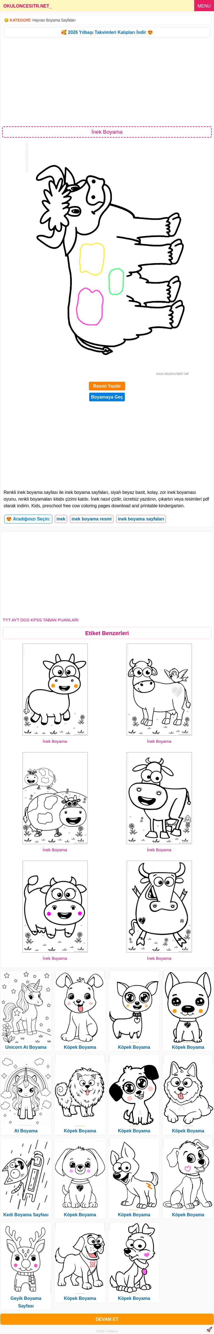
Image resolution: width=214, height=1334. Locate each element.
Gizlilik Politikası (107, 1331)
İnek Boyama (55, 741)
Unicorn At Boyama (26, 1047)
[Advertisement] (107, 82)
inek (61, 519)
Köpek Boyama (80, 1047)
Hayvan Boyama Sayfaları (54, 20)
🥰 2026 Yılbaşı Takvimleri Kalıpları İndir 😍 (107, 32)
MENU (204, 6)
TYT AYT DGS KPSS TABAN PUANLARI (41, 619)
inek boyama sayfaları (141, 519)
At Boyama (26, 1130)
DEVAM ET (107, 1319)
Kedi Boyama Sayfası (25, 1214)
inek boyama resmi (92, 519)
